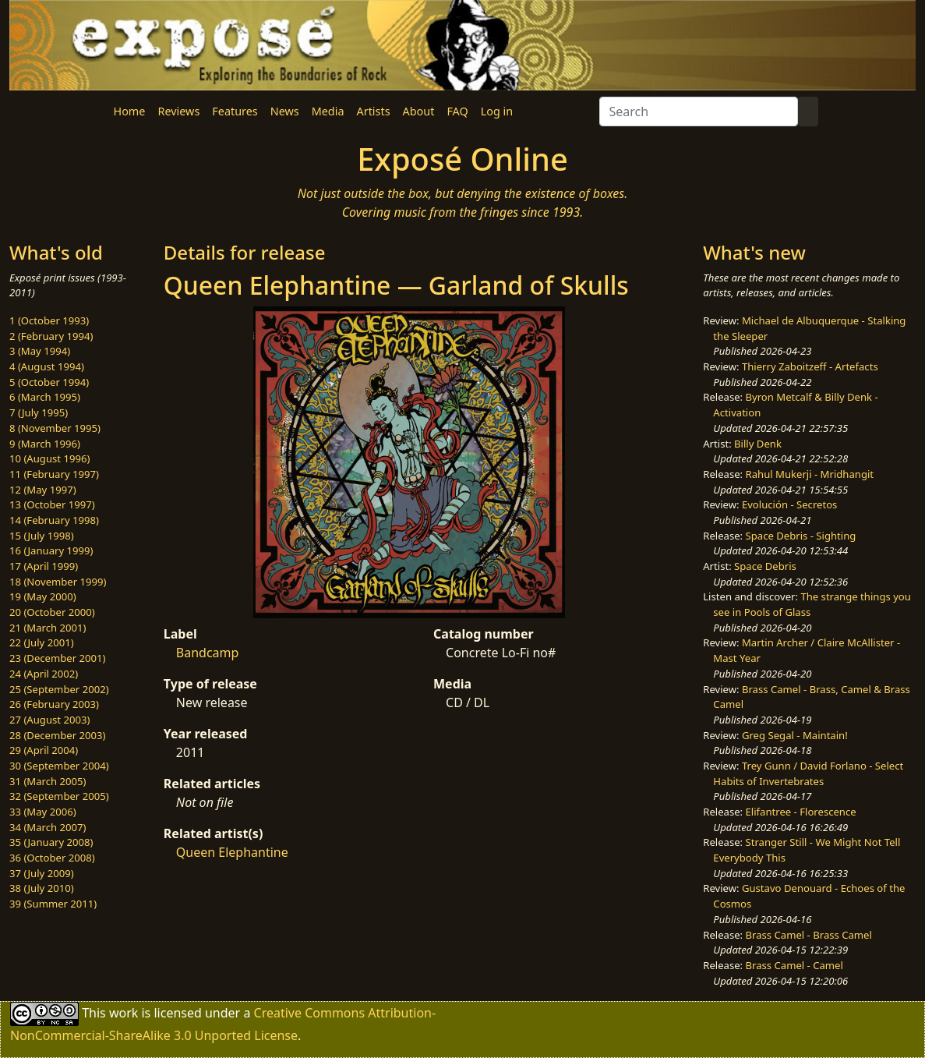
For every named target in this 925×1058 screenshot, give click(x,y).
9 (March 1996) (44, 444)
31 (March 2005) (47, 781)
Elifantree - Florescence (801, 812)
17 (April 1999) (43, 566)
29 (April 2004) (43, 750)
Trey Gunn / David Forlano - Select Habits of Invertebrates (808, 773)
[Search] (698, 111)
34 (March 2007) (47, 827)
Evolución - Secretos (789, 504)
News (284, 111)
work (123, 1012)
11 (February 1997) (54, 474)
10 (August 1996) (49, 458)
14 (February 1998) (54, 520)
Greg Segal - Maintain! (795, 735)
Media (328, 111)
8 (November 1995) (55, 428)
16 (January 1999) (51, 550)
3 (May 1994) (39, 351)
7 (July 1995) (38, 412)
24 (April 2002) (43, 674)
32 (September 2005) (59, 796)
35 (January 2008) (51, 842)
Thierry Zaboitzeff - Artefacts (810, 366)
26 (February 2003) (54, 704)
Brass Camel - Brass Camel (809, 935)
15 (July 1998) (41, 536)
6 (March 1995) (44, 397)
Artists (373, 111)
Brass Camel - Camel (794, 965)
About (419, 111)
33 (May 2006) (42, 812)
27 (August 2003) (49, 720)
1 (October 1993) (49, 320)
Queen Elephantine (232, 852)
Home (130, 111)
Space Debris (765, 566)
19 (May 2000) (42, 596)
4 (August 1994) (46, 366)
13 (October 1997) (52, 504)
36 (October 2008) (52, 858)
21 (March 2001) (47, 628)
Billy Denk (758, 444)
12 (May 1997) (42, 490)
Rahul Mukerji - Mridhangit (810, 474)
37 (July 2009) (41, 873)
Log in (497, 111)
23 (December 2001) (57, 658)
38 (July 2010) (41, 888)
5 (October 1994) (49, 382)
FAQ (457, 111)
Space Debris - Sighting (801, 536)
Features (234, 111)
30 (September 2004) (59, 766)
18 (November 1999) (58, 582)
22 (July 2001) (41, 642)
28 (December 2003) (57, 735)
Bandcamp (207, 652)
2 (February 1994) (51, 336)
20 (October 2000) (52, 612)
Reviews (178, 111)
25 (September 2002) (59, 689)
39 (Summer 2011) (53, 904)
